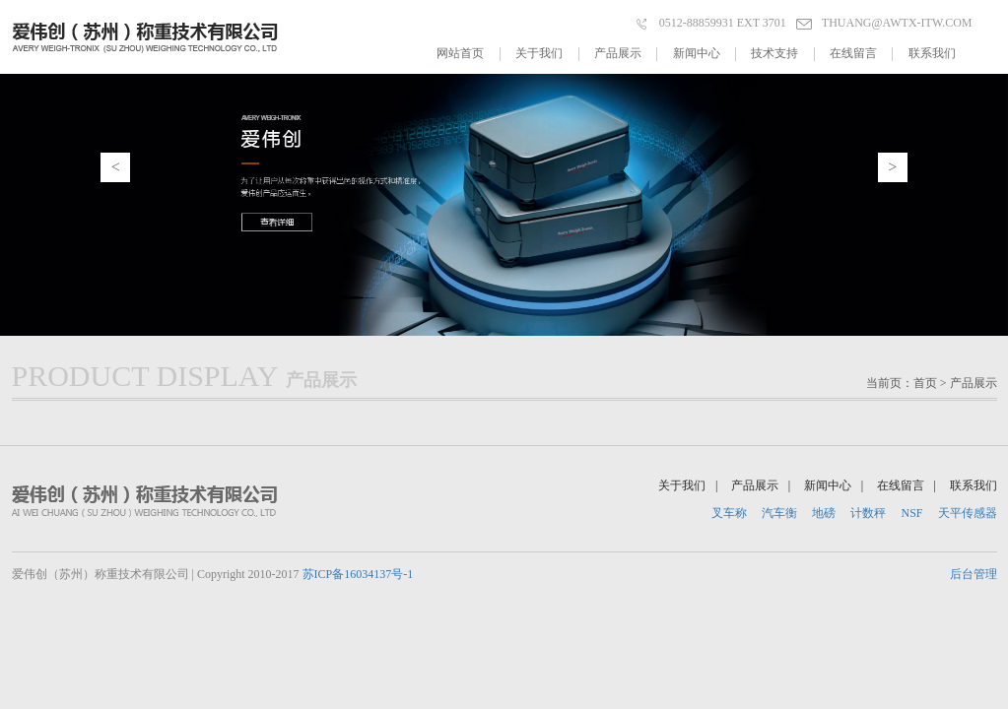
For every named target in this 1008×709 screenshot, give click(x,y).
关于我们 (546, 53)
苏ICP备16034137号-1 (358, 574)
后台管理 (973, 574)
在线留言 (861, 53)
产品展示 (625, 53)
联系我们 (932, 53)
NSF (911, 513)
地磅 (824, 513)
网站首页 (468, 53)
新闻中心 (704, 53)
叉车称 (729, 513)
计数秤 (868, 513)
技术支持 (782, 53)
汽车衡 (779, 513)
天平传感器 (967, 513)
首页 (925, 383)
